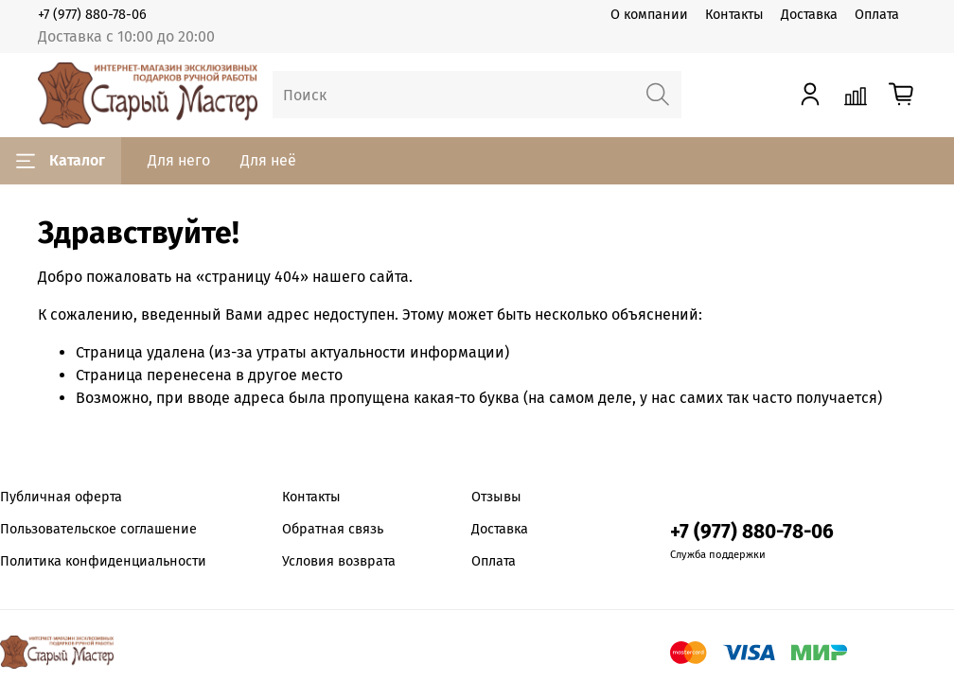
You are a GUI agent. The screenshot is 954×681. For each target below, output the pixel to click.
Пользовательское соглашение (98, 529)
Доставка (809, 15)
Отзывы (496, 497)
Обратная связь (332, 529)
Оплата (877, 15)
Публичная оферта (61, 497)
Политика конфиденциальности (103, 561)
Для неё (268, 160)
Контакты (734, 15)
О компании (649, 15)
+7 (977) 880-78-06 (92, 15)
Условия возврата (339, 561)
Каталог (60, 160)
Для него (179, 160)
